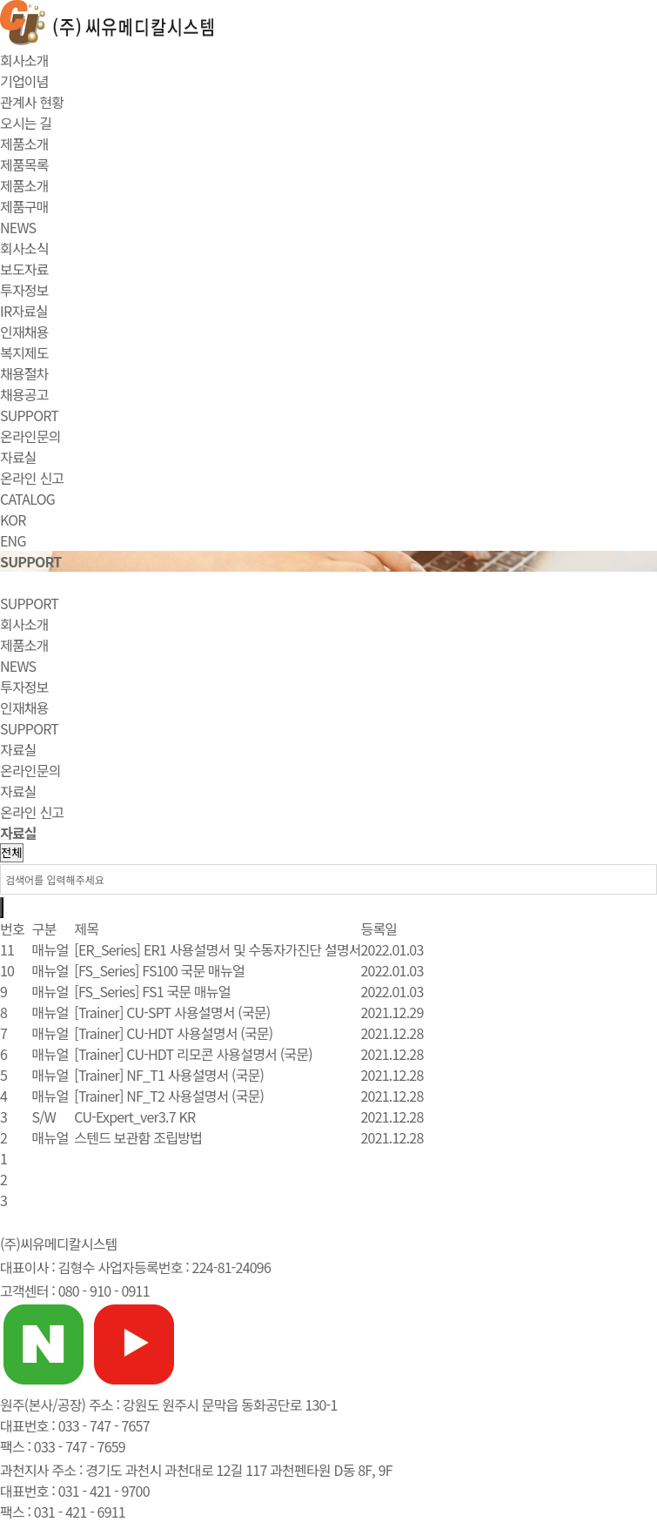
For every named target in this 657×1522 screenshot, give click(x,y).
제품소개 (24, 143)
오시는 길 (25, 122)
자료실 (18, 456)
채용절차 (24, 373)
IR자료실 (24, 310)
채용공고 (24, 394)
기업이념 (24, 80)
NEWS (18, 227)
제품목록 (24, 164)
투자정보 (24, 289)
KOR (13, 519)
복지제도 (24, 352)
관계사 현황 (32, 101)
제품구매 (24, 206)
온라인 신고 (32, 477)
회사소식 (24, 248)
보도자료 (24, 268)
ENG (13, 540)
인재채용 (24, 331)
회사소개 (24, 60)
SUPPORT (29, 415)
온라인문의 (30, 436)
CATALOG (27, 498)
